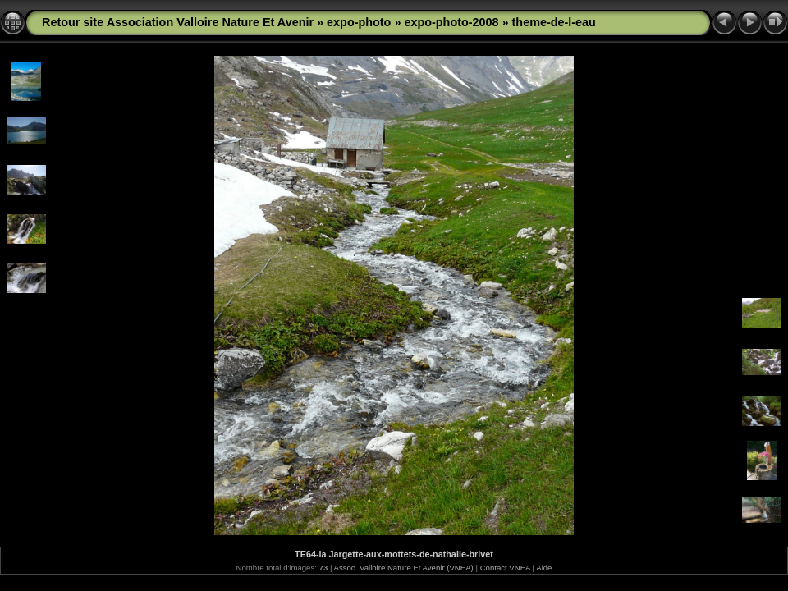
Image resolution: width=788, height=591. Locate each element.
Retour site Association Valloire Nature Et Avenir (178, 22)
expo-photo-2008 (451, 22)
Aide (544, 567)
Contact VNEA (505, 567)
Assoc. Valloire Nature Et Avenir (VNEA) (404, 567)
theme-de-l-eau (554, 22)
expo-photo (359, 22)
